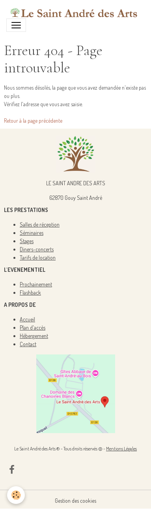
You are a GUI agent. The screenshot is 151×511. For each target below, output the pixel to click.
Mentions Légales (121, 449)
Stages (27, 241)
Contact (28, 344)
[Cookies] (16, 495)
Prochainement (36, 284)
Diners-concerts (37, 249)
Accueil (27, 319)
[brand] (72, 12)
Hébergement (34, 335)
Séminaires (31, 232)
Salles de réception (40, 224)
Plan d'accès (32, 327)
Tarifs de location (38, 257)
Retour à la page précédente (33, 120)
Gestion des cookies (75, 500)
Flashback (30, 292)
